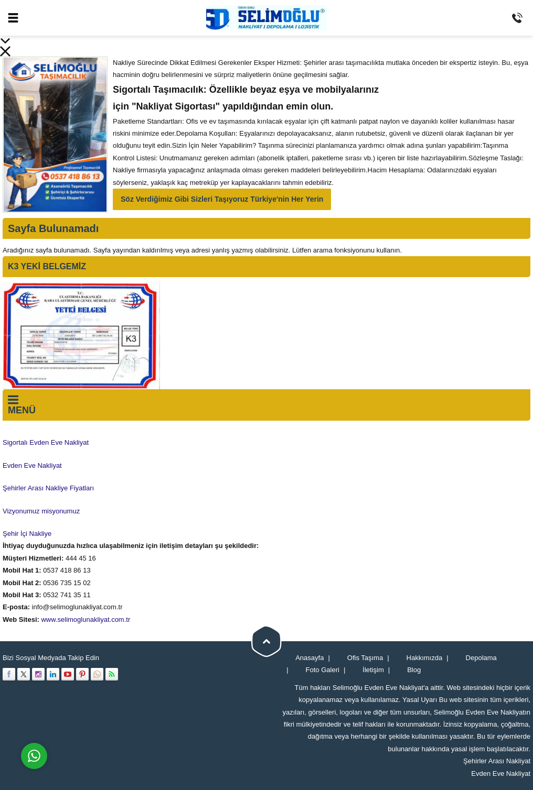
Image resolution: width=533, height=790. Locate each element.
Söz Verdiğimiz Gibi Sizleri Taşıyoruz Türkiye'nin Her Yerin (222, 199)
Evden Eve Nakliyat (500, 773)
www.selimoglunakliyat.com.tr (85, 619)
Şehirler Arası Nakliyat (496, 761)
